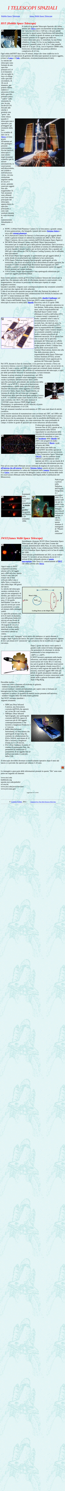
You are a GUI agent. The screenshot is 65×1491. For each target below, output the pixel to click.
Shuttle (54, 438)
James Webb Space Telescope (41, 16)
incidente (42, 438)
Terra (41, 564)
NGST (38, 456)
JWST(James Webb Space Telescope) (22, 538)
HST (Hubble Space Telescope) (18, 23)
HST (60, 561)
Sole (18, 58)
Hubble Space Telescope (10, 16)
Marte (52, 443)
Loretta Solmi (16, 802)
